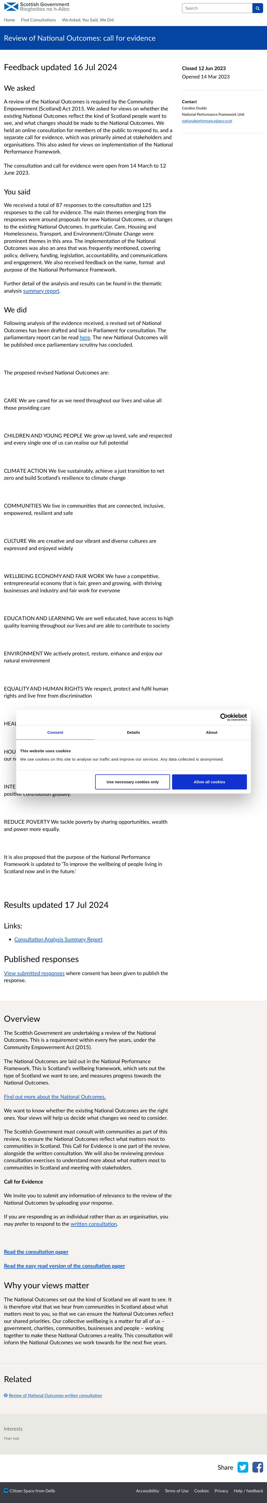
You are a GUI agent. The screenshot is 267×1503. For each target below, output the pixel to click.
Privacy (221, 1490)
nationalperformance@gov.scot (207, 121)
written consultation (94, 1224)
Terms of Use (177, 1490)
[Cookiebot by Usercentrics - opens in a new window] (224, 717)
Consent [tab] (55, 732)
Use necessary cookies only (133, 781)
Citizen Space (22, 1490)
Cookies (201, 1490)
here (85, 337)
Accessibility (147, 1490)
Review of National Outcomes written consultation (53, 1395)
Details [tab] (133, 732)
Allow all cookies (209, 781)
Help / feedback (248, 1490)
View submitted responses (34, 973)
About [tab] (211, 732)
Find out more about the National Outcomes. (55, 1096)
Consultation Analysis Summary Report (58, 939)
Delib (50, 1490)
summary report (41, 290)
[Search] (257, 8)
